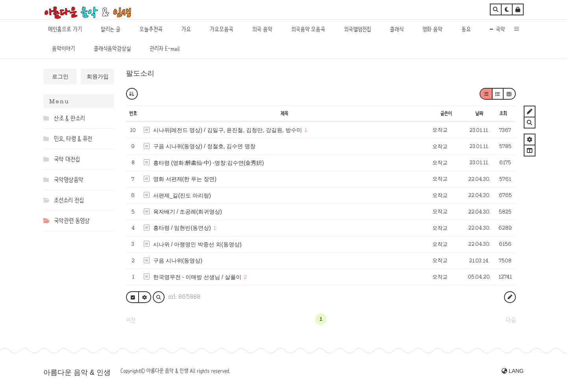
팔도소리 (140, 73)
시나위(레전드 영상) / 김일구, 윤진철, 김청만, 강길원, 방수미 (227, 130)
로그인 (60, 76)
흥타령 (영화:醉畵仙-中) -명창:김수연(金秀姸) (208, 163)
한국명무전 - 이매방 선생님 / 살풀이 (197, 277)
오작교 (440, 130)
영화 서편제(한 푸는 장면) (185, 179)
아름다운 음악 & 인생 (77, 372)
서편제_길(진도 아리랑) (182, 195)
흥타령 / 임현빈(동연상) (182, 228)
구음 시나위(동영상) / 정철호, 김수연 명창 (204, 146)
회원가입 (98, 76)
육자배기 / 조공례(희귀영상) (187, 211)
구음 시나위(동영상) (177, 260)
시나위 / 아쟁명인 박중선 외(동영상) (197, 244)
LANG (513, 371)
